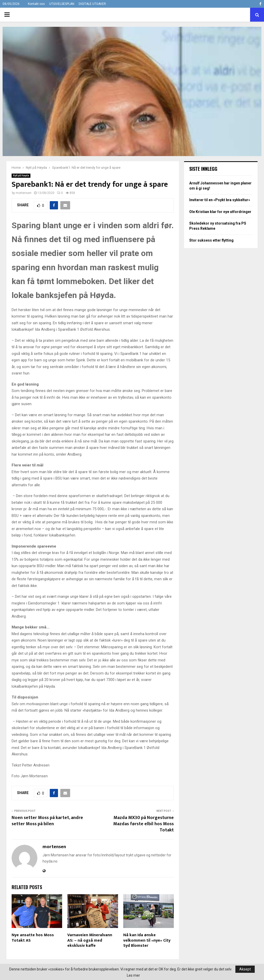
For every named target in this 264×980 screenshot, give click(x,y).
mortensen (23, 193)
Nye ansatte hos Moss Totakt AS (33, 938)
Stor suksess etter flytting (211, 240)
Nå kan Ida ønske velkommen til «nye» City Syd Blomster (146, 940)
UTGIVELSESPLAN (61, 4)
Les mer (133, 975)
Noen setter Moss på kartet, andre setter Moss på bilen (47, 821)
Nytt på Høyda (21, 175)
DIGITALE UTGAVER (92, 4)
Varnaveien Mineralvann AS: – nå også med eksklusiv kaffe (89, 940)
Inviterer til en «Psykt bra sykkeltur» (219, 200)
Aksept (245, 969)
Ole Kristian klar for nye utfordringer (220, 212)
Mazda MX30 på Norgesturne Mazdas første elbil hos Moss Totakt (143, 824)
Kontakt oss (36, 4)
